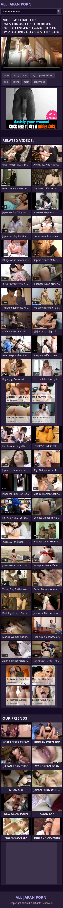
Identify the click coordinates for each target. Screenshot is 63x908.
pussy (16, 75)
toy (33, 75)
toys (25, 75)
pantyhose (39, 81)
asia (6, 81)
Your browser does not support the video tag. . (31, 54)
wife (6, 75)
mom (26, 81)
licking (15, 81)
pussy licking (46, 75)
